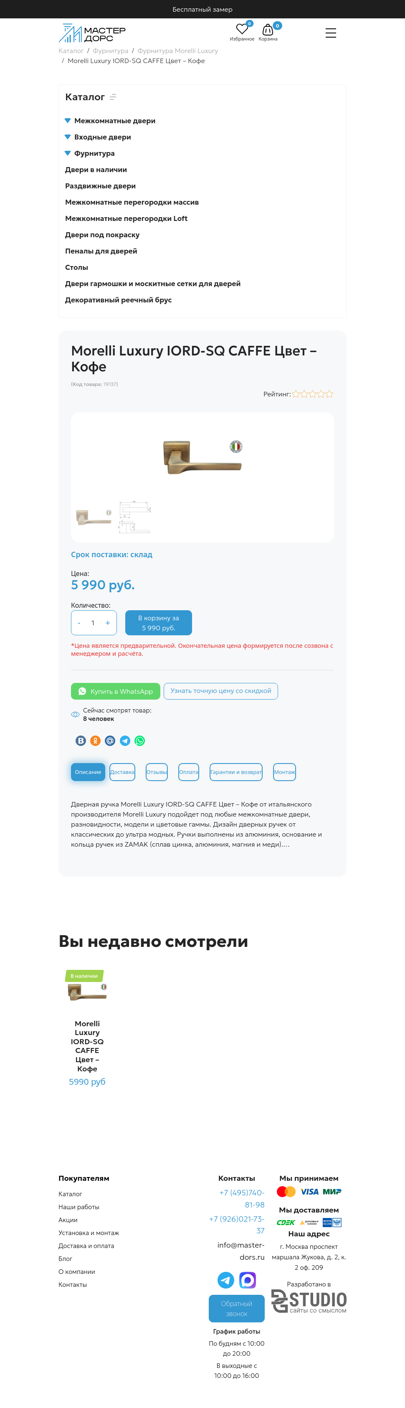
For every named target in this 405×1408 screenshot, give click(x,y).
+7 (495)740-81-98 (242, 1199)
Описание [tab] (88, 772)
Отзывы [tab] (157, 772)
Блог (65, 1259)
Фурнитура (90, 153)
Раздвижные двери (100, 185)
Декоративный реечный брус (118, 299)
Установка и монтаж (88, 1233)
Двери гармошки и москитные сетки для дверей (152, 283)
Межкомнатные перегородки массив (132, 202)
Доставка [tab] (122, 772)
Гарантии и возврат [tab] (236, 772)
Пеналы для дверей (101, 251)
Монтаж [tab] (284, 772)
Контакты (72, 1285)
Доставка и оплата (86, 1246)
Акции (68, 1220)
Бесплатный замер (202, 9)
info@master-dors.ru (241, 1251)
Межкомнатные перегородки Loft (126, 218)
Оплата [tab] (188, 772)
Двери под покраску (102, 234)
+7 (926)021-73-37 (237, 1225)
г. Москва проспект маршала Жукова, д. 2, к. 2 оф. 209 (309, 1257)
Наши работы (78, 1207)
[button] (267, 30)
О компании (76, 1272)
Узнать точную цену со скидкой (220, 690)
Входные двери (98, 137)
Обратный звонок (237, 1308)
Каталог (70, 1194)
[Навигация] (331, 33)
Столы (76, 267)
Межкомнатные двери (110, 120)
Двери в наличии (96, 169)
